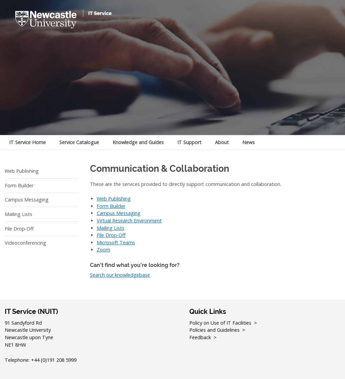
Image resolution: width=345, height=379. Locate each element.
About (222, 142)
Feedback (200, 337)
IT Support (189, 142)
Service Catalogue (79, 142)
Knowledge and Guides (138, 142)
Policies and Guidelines (214, 330)
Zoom (103, 249)
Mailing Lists (18, 214)
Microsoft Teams (116, 242)
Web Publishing (22, 171)
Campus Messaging (27, 199)
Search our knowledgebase (120, 275)
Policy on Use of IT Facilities (220, 323)
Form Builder (19, 185)
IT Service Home (27, 142)
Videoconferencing (25, 243)
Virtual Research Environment (129, 220)
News (248, 142)
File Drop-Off (19, 228)
